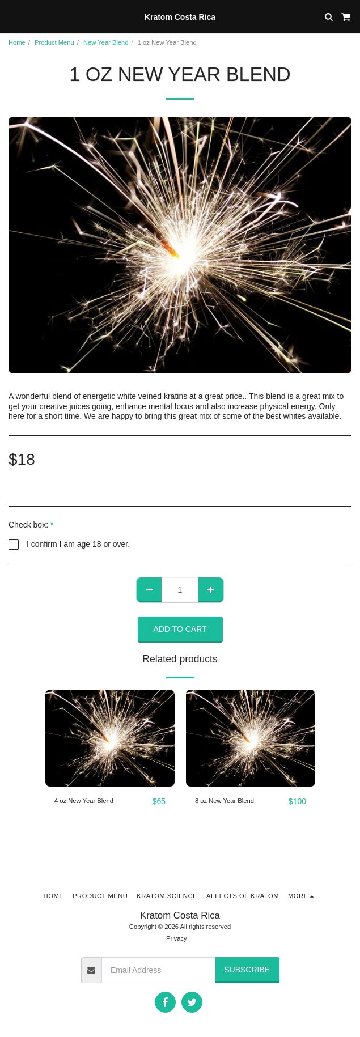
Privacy (176, 938)
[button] (12, 16)
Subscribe (247, 969)
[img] (110, 738)
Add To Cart (179, 629)
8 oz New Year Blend (224, 800)
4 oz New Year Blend (83, 800)
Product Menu (54, 42)
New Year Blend (106, 42)
